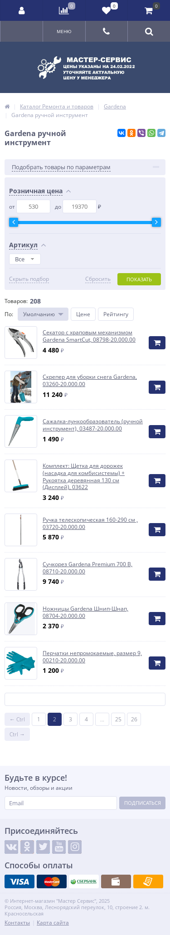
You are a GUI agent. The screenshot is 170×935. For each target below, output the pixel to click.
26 (134, 719)
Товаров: (16, 301)
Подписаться (142, 802)
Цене (83, 314)
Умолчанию (39, 314)
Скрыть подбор (29, 279)
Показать (139, 279)
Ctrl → (17, 734)
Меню (64, 31)
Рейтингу (115, 314)
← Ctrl (17, 719)
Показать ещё (85, 699)
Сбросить (98, 279)
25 (118, 719)
